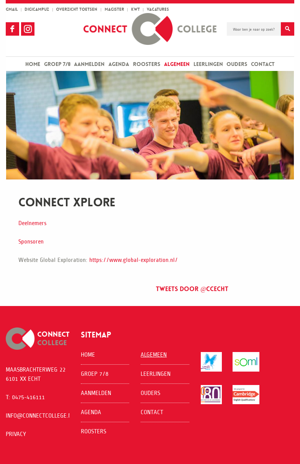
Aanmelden (89, 64)
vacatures (158, 9)
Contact (263, 64)
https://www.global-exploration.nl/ (133, 260)
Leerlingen (208, 64)
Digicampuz (37, 9)
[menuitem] (32, 64)
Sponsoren (31, 241)
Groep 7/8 (57, 64)
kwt (135, 9)
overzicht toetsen (76, 9)
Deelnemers (32, 223)
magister (114, 9)
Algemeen (177, 64)
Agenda (118, 64)
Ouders (236, 64)
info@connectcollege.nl (40, 415)
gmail (12, 9)
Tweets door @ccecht (192, 289)
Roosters (146, 64)
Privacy (16, 434)
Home (32, 64)
